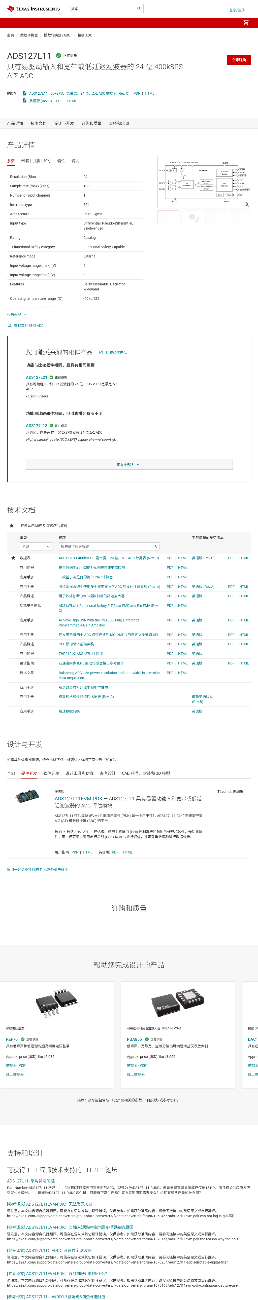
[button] (12, 23)
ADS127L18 (36, 425)
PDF (137, 93)
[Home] (33, 9)
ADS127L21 (36, 377)
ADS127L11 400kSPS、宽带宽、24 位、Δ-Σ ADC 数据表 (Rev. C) (79, 93)
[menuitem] (232, 23)
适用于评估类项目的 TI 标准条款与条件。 (39, 870)
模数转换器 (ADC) (58, 35)
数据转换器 (29, 35)
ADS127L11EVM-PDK (79, 799)
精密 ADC (85, 35)
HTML (149, 93)
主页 (10, 35)
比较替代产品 (116, 353)
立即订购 (239, 60)
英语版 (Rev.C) (40, 101)
